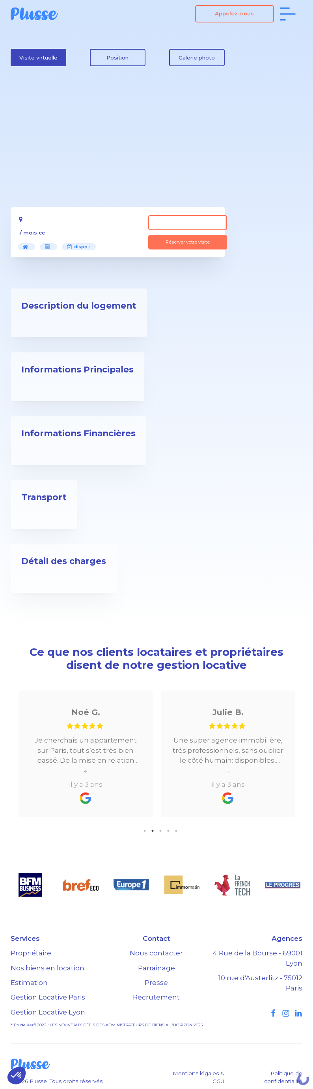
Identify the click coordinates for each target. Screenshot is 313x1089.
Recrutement (156, 997)
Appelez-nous (234, 13)
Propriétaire (31, 953)
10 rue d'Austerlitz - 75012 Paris (260, 983)
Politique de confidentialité (283, 1077)
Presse (156, 983)
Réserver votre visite (188, 242)
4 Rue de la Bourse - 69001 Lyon (257, 958)
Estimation (29, 983)
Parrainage (156, 968)
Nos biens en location (47, 968)
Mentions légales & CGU (198, 1077)
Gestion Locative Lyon (48, 1012)
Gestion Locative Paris (48, 997)
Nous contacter (156, 953)
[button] (16, 1075)
